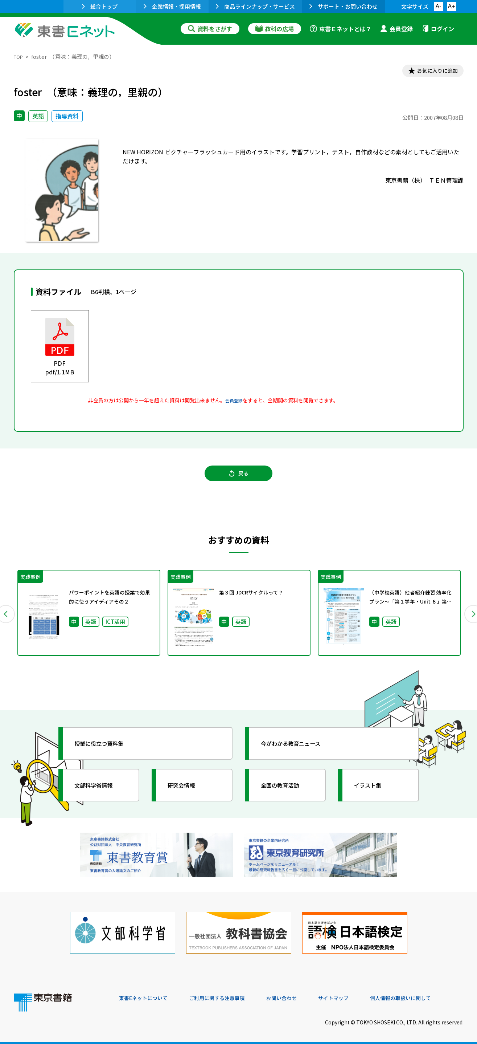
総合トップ (100, 6)
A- (438, 6)
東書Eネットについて (147, 994)
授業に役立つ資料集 (106, 751)
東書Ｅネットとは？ (340, 28)
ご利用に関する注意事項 (228, 994)
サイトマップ (355, 994)
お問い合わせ (298, 994)
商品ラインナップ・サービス (255, 6)
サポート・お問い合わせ (343, 6)
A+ (451, 6)
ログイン (438, 28)
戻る (238, 479)
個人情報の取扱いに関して (429, 994)
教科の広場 (274, 28)
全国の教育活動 (286, 793)
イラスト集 (373, 793)
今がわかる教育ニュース (299, 751)
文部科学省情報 (100, 793)
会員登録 (396, 28)
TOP (19, 56)
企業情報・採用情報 (172, 6)
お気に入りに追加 (432, 72)
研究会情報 (186, 793)
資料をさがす (210, 28)
